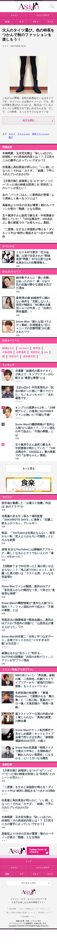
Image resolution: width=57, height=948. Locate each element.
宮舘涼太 (35, 352)
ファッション (23, 134)
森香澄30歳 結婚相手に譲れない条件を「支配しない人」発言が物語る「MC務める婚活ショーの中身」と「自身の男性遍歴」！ (34, 304)
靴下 (11, 137)
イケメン (14, 868)
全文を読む (28, 120)
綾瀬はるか (8, 348)
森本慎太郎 (29, 356)
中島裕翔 (7, 352)
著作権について (44, 913)
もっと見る (28, 468)
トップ (28, 861)
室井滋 (36, 348)
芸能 (18, 266)
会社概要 (12, 909)
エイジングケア (42, 868)
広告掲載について (28, 916)
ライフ (50, 874)
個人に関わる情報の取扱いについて (21, 913)
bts (46, 352)
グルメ (35, 874)
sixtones (24, 348)
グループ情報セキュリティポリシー (33, 909)
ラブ (21, 874)
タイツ (12, 134)
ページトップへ (28, 883)
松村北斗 (14, 356)
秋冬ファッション (40, 134)
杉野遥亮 (21, 352)
